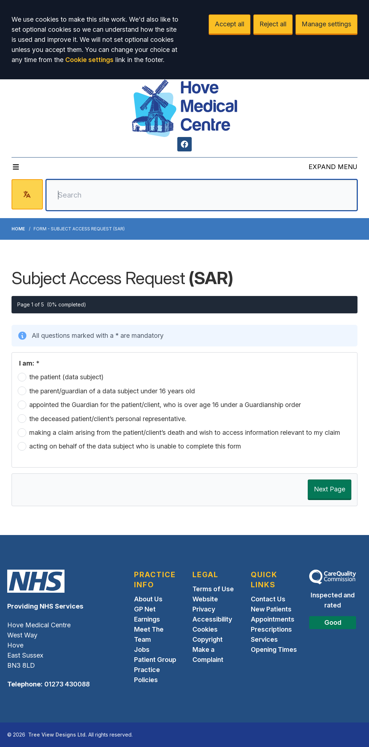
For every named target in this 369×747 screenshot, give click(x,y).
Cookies (205, 629)
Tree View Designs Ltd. (57, 734)
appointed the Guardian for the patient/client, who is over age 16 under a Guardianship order (165, 404)
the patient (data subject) (66, 377)
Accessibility (212, 619)
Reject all (272, 24)
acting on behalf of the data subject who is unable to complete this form (135, 446)
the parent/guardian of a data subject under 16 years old (112, 391)
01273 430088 (67, 684)
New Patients (271, 609)
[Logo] (184, 108)
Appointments (272, 619)
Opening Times (274, 649)
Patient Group (155, 659)
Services (264, 639)
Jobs (142, 649)
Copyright (207, 639)
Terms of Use (213, 589)
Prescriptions (271, 629)
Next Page (329, 489)
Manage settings (326, 24)
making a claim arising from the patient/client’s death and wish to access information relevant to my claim (184, 432)
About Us (148, 599)
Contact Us (268, 599)
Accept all (229, 24)
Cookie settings (89, 59)
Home (18, 228)
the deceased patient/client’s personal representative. (107, 419)
